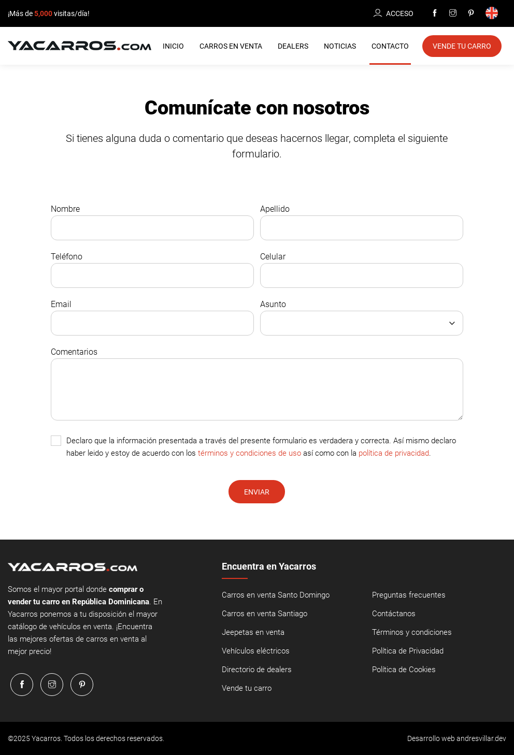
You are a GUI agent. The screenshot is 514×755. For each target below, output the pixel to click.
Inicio (173, 46)
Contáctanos (394, 613)
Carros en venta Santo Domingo (276, 595)
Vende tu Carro (462, 46)
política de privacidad (394, 453)
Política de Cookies (404, 669)
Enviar (256, 492)
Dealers (293, 46)
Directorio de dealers (257, 669)
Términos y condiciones (412, 632)
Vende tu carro (247, 688)
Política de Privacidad (408, 651)
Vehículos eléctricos (256, 651)
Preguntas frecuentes (409, 595)
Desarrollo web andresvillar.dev (456, 738)
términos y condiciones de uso (249, 453)
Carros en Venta (230, 46)
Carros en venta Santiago (264, 613)
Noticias (340, 46)
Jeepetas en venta (253, 632)
